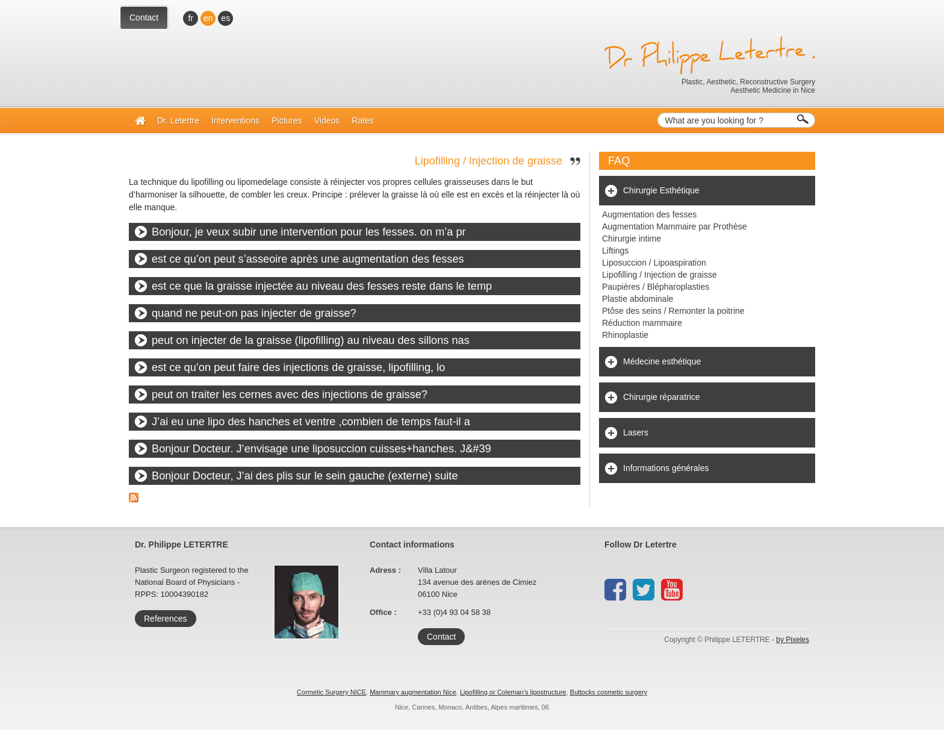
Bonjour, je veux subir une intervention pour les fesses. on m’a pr (309, 232)
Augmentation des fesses (649, 214)
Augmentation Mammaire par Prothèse (674, 226)
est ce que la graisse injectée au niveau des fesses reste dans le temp (322, 286)
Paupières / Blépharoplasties (655, 287)
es (225, 18)
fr (190, 18)
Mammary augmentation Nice (413, 692)
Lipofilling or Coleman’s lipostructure (513, 692)
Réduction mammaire (642, 323)
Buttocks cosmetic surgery (608, 692)
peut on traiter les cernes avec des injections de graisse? (289, 394)
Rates (363, 120)
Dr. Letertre (178, 120)
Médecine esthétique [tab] (662, 361)
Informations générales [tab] (666, 468)
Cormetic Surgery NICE (331, 692)
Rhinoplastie (625, 335)
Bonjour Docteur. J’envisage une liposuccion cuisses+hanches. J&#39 (321, 449)
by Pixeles (792, 639)
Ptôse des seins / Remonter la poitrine (673, 311)
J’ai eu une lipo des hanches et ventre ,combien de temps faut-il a (311, 422)
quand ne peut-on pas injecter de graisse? (254, 313)
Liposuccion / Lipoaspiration (654, 262)
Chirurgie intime (631, 238)
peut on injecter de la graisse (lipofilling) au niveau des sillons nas (311, 340)
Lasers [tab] (635, 432)
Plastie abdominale (637, 299)
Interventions (235, 120)
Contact (143, 17)
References (165, 618)
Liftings (615, 250)
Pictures (287, 120)
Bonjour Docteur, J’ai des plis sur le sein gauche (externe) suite (305, 476)
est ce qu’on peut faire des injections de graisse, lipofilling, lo (298, 367)
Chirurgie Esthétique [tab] (661, 190)
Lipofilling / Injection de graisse (488, 161)
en (208, 18)
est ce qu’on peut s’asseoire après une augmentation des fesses (308, 259)
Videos (327, 120)
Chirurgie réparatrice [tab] (661, 397)
